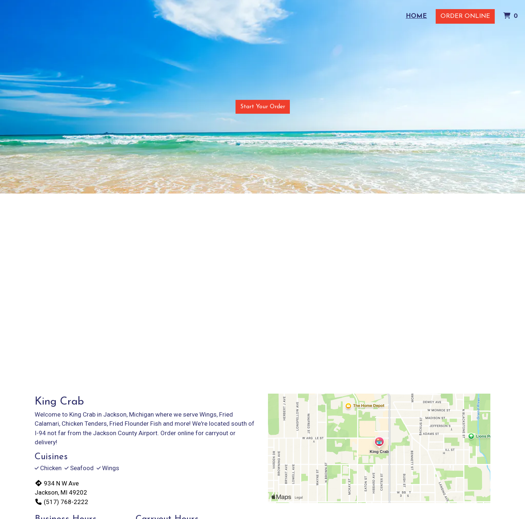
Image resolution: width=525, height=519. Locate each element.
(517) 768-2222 (61, 502)
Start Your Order (262, 107)
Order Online (465, 16)
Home (416, 16)
